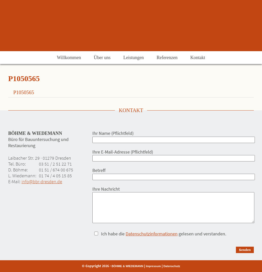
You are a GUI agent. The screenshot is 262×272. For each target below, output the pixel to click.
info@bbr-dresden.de (41, 181)
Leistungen (133, 57)
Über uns (102, 57)
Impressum (153, 266)
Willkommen (69, 57)
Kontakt (197, 57)
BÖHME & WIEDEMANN (127, 266)
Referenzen (167, 57)
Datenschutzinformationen (152, 234)
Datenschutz (171, 266)
